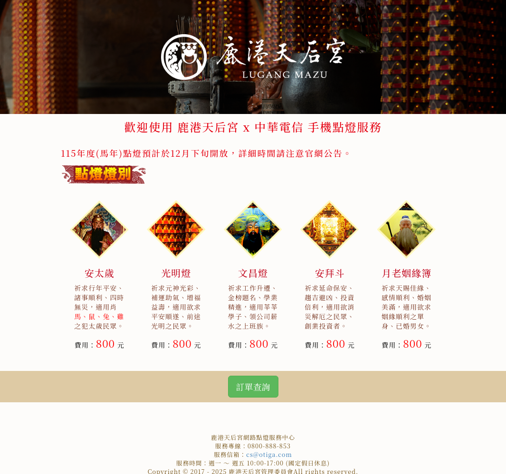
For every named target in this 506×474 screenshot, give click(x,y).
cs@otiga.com (269, 454)
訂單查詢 (253, 386)
